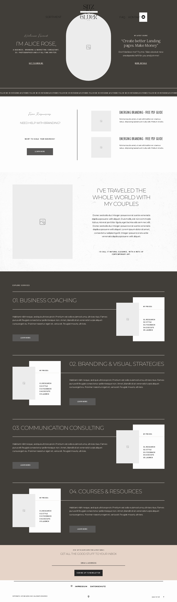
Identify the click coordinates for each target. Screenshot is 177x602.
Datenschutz (98, 586)
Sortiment (53, 17)
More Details (141, 63)
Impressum (81, 586)
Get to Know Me (36, 63)
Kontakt (134, 17)
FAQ (122, 17)
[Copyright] (89, 596)
